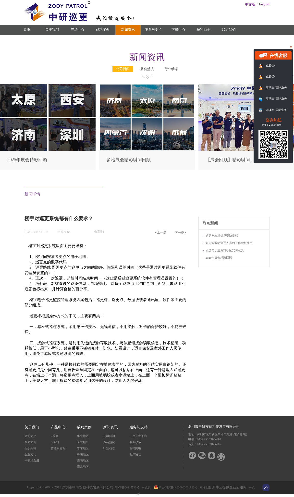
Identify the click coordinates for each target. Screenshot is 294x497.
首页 (27, 30)
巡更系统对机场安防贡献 (222, 235)
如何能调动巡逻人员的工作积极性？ (229, 243)
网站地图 (204, 487)
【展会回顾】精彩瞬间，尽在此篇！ (241, 159)
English (264, 4)
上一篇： (160, 232)
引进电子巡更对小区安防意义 (225, 250)
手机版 (145, 487)
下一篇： (180, 232)
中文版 (250, 4)
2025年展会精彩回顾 (27, 159)
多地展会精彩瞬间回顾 (129, 159)
